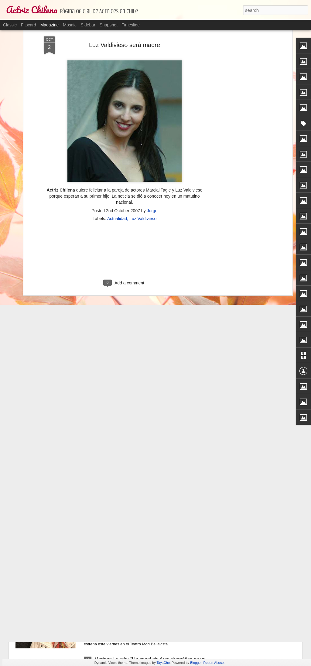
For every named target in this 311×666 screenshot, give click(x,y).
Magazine (49, 24)
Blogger (195, 662)
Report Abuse (213, 662)
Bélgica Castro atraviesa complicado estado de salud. (152, 521)
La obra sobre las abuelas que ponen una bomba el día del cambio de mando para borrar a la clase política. (150, 596)
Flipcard (28, 24)
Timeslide (131, 24)
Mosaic (69, 24)
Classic (10, 24)
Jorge (152, 92)
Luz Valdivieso (142, 100)
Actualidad (117, 100)
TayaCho (162, 662)
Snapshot (109, 24)
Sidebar (88, 24)
